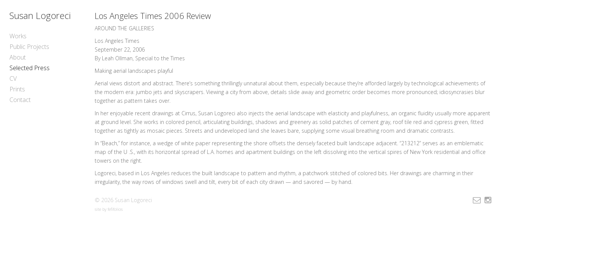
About (17, 57)
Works (18, 36)
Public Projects (29, 46)
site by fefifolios (109, 209)
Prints (17, 89)
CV (13, 78)
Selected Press (29, 68)
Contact (20, 100)
